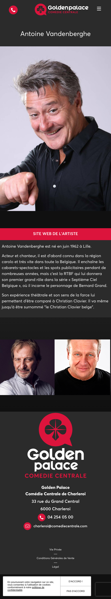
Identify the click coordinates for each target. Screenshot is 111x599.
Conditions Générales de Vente (55, 558)
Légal (55, 567)
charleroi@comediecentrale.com (55, 526)
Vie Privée (55, 549)
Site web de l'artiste (55, 234)
